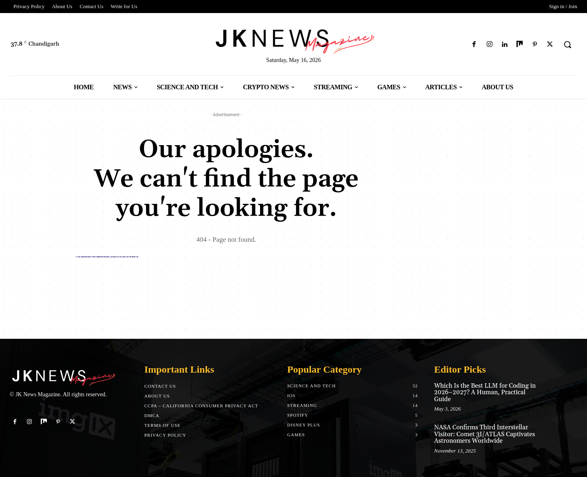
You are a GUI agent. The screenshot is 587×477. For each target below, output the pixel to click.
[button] (567, 44)
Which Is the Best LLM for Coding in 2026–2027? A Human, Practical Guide (485, 392)
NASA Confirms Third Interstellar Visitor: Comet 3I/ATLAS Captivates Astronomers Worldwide (484, 434)
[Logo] (294, 40)
